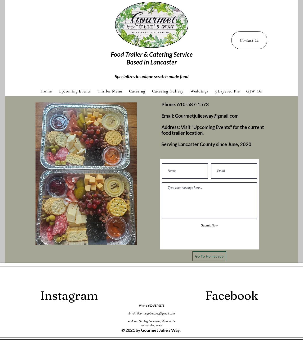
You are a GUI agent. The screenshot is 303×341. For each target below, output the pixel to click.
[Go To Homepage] (209, 256)
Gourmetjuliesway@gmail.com (207, 116)
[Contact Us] (249, 40)
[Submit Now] (209, 225)
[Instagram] (69, 295)
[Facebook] (231, 295)
